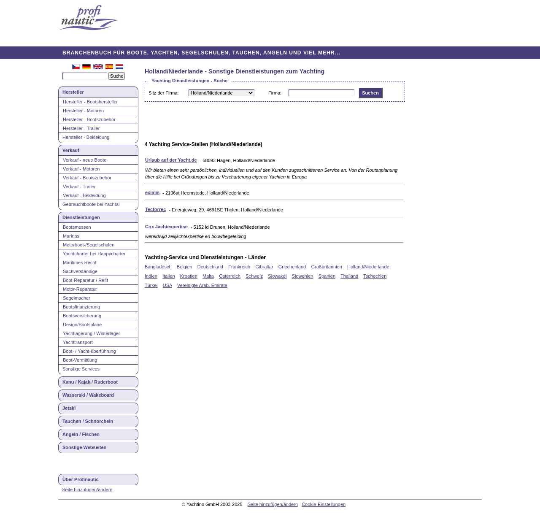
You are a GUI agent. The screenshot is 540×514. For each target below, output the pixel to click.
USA (167, 285)
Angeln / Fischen (81, 434)
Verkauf (70, 150)
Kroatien (188, 276)
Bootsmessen (77, 227)
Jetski (69, 408)
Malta (208, 276)
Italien (168, 276)
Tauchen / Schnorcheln (87, 421)
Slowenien (302, 276)
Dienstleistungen (81, 217)
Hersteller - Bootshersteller (90, 101)
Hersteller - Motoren (83, 110)
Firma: (274, 92)
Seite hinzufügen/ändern (87, 489)
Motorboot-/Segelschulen (88, 244)
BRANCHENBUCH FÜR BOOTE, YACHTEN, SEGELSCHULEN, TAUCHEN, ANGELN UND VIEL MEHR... (201, 53)
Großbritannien (326, 266)
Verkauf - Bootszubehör (87, 177)
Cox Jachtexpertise (166, 226)
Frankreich (239, 266)
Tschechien (374, 276)
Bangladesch (158, 266)
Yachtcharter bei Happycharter (94, 253)
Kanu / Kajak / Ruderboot (90, 381)
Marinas (71, 235)
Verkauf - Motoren (81, 168)
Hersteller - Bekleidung (85, 137)
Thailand (349, 276)
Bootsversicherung (82, 315)
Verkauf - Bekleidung (84, 195)
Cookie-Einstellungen (324, 504)
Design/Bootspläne (82, 324)
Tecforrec (155, 209)
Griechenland (292, 266)
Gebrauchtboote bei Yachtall (91, 204)
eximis (152, 192)
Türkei (151, 285)
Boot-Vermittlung (80, 360)
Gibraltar (264, 266)
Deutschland (210, 266)
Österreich (229, 276)
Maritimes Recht (79, 262)
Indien (151, 276)
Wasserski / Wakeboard (88, 395)
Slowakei (277, 276)
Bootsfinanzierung (81, 306)
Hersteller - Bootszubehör (89, 119)
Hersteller (73, 92)
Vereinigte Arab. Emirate (202, 285)
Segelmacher (76, 297)
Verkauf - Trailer (79, 186)
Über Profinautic (80, 479)
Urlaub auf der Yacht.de (171, 159)
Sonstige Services (81, 368)
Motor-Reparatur (80, 289)
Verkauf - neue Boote (84, 159)
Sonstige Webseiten (84, 447)
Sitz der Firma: (163, 92)
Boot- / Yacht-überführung (89, 351)
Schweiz (254, 276)
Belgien (184, 266)
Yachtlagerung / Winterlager (91, 333)
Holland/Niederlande (368, 266)
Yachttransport (78, 342)
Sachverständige (80, 271)
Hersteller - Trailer (81, 128)
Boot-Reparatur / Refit (85, 280)
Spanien (327, 276)
